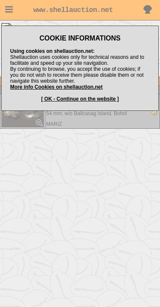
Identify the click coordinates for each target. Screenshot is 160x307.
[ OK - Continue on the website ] (80, 99)
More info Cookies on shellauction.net (56, 87)
